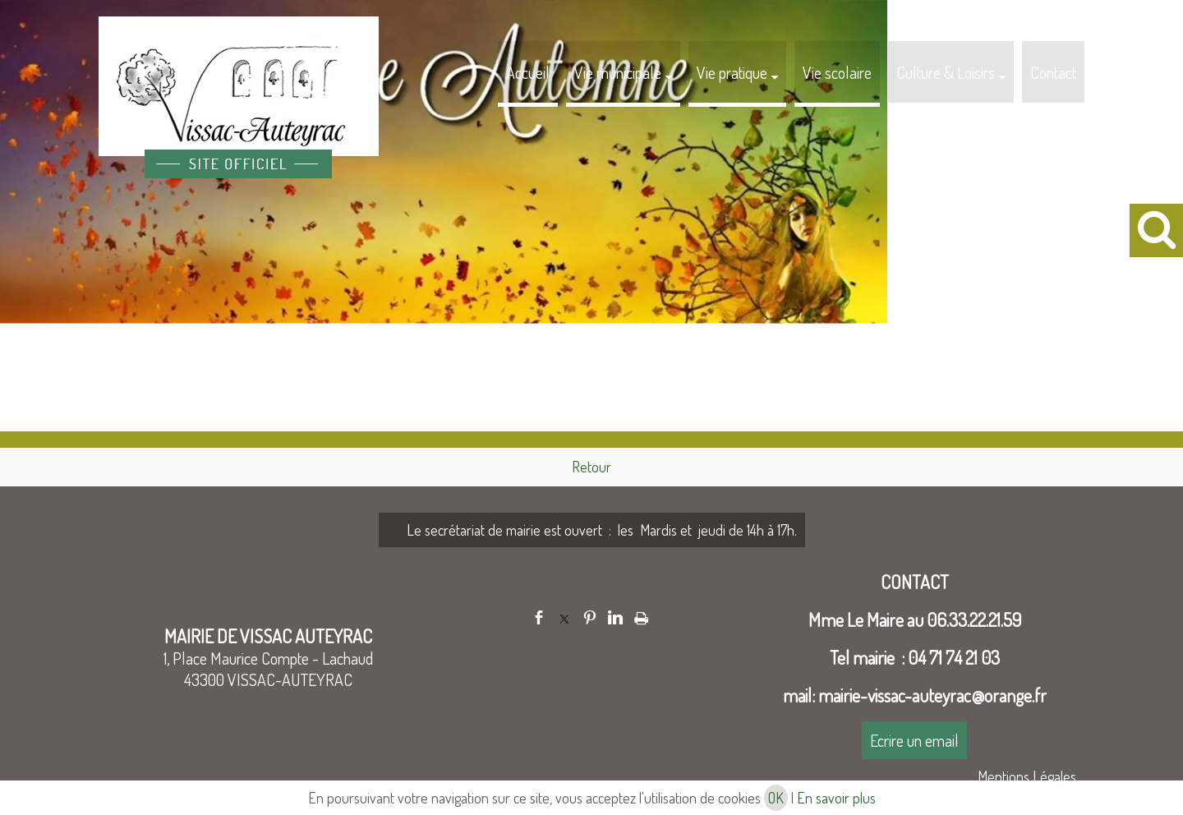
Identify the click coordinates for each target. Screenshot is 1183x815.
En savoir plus (836, 798)
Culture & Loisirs (945, 72)
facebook (538, 617)
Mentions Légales (1027, 776)
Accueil (528, 72)
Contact (1053, 72)
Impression (641, 615)
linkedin (615, 617)
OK (776, 798)
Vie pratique (732, 72)
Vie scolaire (837, 72)
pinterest (589, 617)
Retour (591, 467)
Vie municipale (617, 72)
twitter (564, 617)
